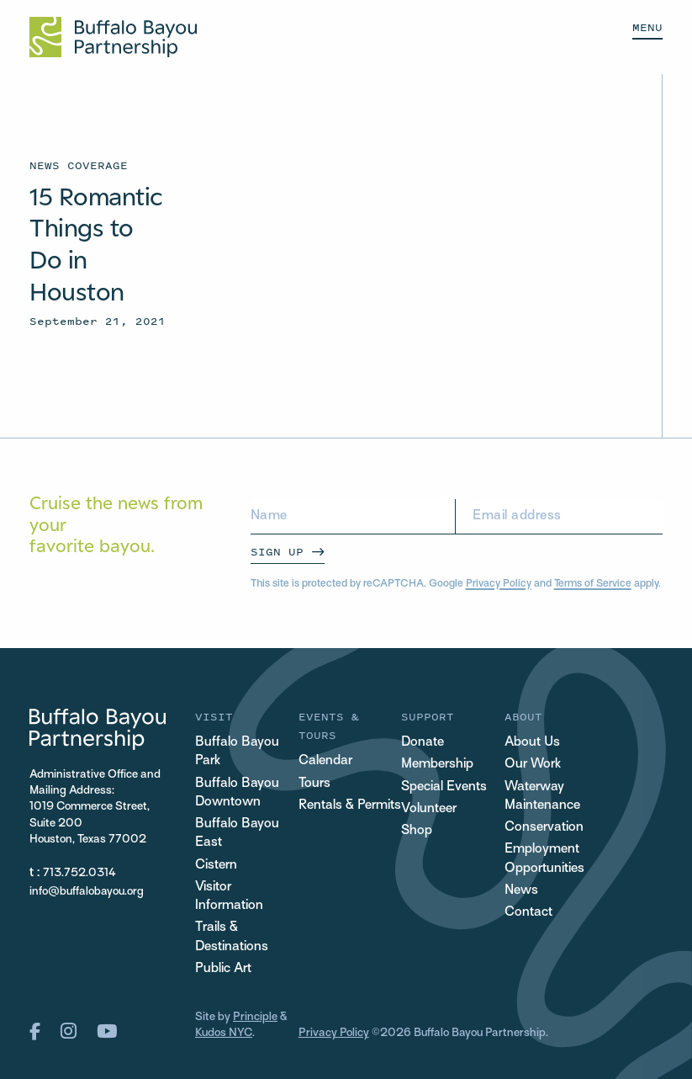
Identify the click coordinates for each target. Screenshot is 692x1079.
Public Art (223, 969)
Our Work (532, 764)
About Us (532, 742)
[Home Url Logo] (113, 37)
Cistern (216, 865)
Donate (422, 742)
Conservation (544, 827)
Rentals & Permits (349, 806)
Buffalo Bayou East (237, 833)
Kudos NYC (223, 1033)
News (521, 891)
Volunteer (429, 809)
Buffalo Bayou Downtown (237, 793)
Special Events (444, 787)
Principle (255, 1017)
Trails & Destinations (231, 937)
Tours (314, 784)
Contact (528, 912)
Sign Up (277, 552)
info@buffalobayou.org (86, 891)
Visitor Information (229, 896)
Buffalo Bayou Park (237, 752)
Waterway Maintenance (542, 796)
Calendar (325, 761)
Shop (416, 831)
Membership (437, 764)
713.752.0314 (79, 873)
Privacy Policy (498, 584)
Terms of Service (592, 584)
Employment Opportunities (544, 858)
